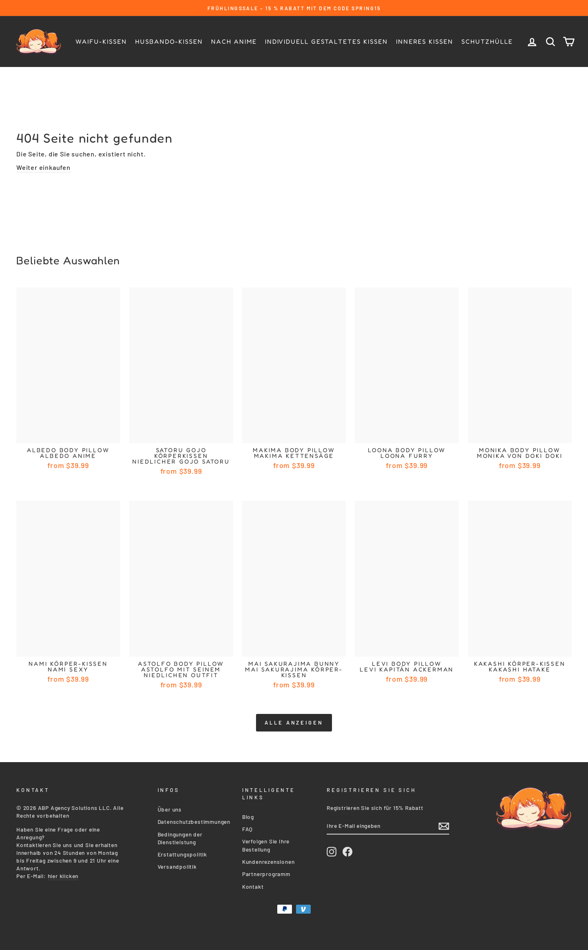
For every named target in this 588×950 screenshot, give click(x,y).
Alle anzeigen (294, 722)
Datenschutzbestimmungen (194, 819)
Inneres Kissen (424, 41)
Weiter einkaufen (43, 167)
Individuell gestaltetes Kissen (326, 41)
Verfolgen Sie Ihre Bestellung (266, 843)
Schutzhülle (487, 41)
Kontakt (253, 884)
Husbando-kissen (169, 41)
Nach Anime (234, 41)
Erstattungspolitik (182, 852)
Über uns (170, 807)
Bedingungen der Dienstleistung (180, 836)
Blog (248, 815)
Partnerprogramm (266, 872)
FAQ (247, 827)
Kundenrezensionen (268, 859)
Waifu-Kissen (101, 41)
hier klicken (63, 874)
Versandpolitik (177, 864)
